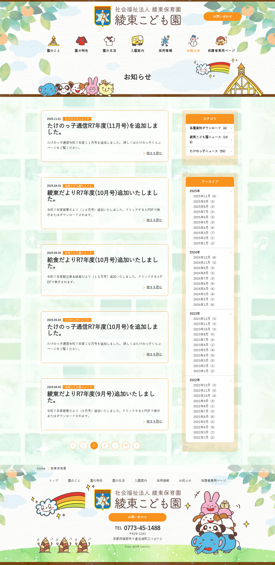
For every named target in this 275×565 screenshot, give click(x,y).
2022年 (195, 380)
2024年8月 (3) (203, 273)
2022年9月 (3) (203, 401)
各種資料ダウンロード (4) (208, 128)
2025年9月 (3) (203, 201)
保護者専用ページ (213, 480)
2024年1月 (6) (203, 304)
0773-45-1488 (142, 528)
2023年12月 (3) (204, 319)
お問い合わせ (222, 16)
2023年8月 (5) (203, 334)
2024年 (195, 252)
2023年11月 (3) (204, 324)
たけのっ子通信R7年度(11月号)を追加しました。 (102, 129)
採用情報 (163, 480)
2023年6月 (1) (203, 345)
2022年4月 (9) (203, 427)
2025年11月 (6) (204, 196)
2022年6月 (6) (203, 416)
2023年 (195, 313)
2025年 (195, 191)
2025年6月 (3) (203, 217)
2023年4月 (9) (203, 355)
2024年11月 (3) (204, 262)
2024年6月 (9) (203, 283)
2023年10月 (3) (204, 329)
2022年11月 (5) (204, 390)
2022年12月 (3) (204, 385)
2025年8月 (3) (203, 206)
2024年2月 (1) (203, 299)
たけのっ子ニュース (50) (207, 151)
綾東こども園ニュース (78, 185)
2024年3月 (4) (203, 294)
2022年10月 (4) (204, 395)
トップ (53, 480)
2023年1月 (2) (203, 371)
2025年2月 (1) (203, 238)
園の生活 (118, 480)
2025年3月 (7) (203, 233)
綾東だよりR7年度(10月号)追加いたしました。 (102, 196)
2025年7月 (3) (203, 212)
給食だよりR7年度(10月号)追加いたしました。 (102, 263)
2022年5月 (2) (203, 422)
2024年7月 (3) (203, 278)
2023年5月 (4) (203, 350)
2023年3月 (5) (203, 360)
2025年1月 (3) (203, 243)
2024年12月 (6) (204, 257)
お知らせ (185, 480)
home (42, 468)
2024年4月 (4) (203, 289)
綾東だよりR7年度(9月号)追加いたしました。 (101, 397)
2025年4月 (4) (203, 227)
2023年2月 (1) (203, 366)
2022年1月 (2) (203, 437)
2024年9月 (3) (203, 268)
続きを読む (154, 153)
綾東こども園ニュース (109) (208, 140)
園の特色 (96, 480)
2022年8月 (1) (203, 406)
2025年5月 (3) (203, 222)
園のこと (74, 480)
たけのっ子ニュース (77, 119)
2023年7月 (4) (203, 340)
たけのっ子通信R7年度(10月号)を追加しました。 (102, 330)
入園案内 (140, 480)
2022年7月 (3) (203, 411)
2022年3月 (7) (203, 432)
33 (126, 445)
